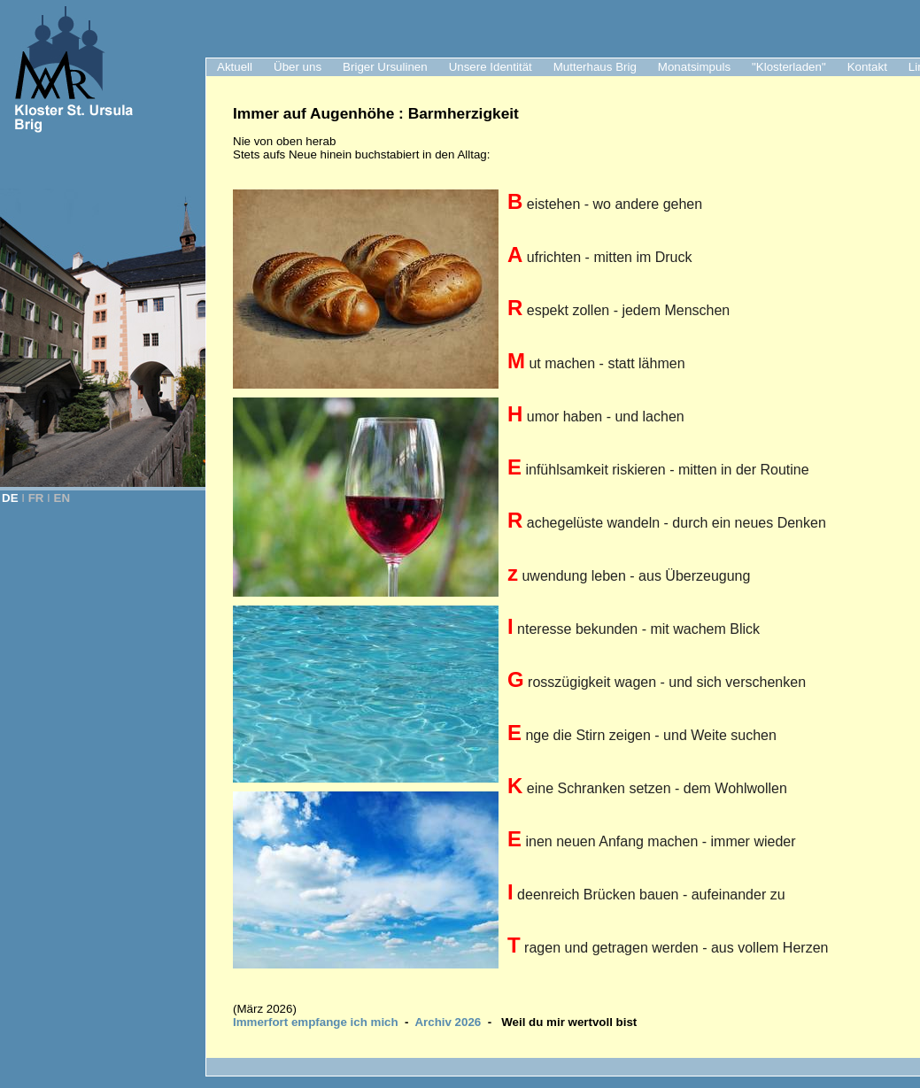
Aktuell (234, 66)
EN (62, 498)
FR (36, 498)
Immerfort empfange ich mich (315, 1022)
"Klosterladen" (789, 66)
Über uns (297, 66)
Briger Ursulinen (385, 66)
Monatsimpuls (694, 66)
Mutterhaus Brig (595, 66)
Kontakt (867, 66)
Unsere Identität (490, 66)
